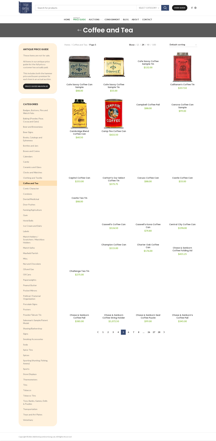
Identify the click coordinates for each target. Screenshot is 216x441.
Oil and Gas (28, 269)
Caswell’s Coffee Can (114, 174)
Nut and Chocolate (32, 264)
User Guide (179, 8)
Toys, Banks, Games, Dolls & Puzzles (35, 402)
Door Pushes (29, 204)
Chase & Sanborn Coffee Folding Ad (182, 199)
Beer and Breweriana (33, 126)
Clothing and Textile (32, 178)
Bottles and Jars (30, 145)
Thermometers (30, 379)
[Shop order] (183, 45)
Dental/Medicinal (31, 199)
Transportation (30, 409)
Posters (27, 309)
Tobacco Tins (29, 395)
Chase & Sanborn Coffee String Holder (113, 222)
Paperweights (29, 280)
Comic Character (31, 188)
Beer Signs (28, 132)
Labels (26, 231)
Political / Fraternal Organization (31, 297)
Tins (25, 385)
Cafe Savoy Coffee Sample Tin (113, 86)
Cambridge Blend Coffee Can (79, 132)
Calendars (28, 156)
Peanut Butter (30, 285)
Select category (148, 8)
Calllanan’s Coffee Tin (182, 84)
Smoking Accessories (33, 339)
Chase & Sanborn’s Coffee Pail (182, 222)
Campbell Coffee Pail (148, 104)
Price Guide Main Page (36, 86)
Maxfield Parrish (30, 253)
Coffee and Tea (30, 183)
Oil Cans (27, 274)
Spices (26, 355)
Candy (26, 161)
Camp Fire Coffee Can (114, 131)
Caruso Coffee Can (148, 151)
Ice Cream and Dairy (32, 226)
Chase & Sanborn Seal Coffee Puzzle (148, 222)
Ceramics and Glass (32, 167)
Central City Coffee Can (182, 174)
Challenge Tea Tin (79, 194)
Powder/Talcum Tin (32, 315)
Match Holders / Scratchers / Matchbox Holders (33, 239)
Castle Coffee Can (182, 151)
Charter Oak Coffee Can (148, 196)
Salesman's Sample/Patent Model (35, 322)
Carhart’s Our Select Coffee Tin (114, 156)
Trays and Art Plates (32, 414)
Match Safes (29, 247)
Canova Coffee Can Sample (182, 106)
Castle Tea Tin (79, 174)
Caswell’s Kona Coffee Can (148, 176)
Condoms (27, 194)
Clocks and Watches (32, 172)
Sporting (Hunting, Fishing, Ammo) (35, 362)
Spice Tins (28, 350)
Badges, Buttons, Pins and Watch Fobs (35, 112)
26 (149, 238)
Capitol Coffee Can (79, 151)
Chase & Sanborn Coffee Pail (79, 219)
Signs (25, 333)
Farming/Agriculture (32, 210)
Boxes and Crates (31, 151)
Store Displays (30, 374)
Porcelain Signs (30, 304)
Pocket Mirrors (30, 290)
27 (154, 238)
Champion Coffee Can (113, 194)
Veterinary (28, 420)
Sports (26, 369)
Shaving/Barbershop (32, 328)
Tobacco (27, 390)
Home (67, 44)
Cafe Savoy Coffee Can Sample (79, 86)
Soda (25, 344)
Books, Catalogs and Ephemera (32, 139)
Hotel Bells (28, 220)
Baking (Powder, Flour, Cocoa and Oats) (33, 120)
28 (159, 238)
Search (165, 8)
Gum (25, 215)
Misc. (25, 258)
